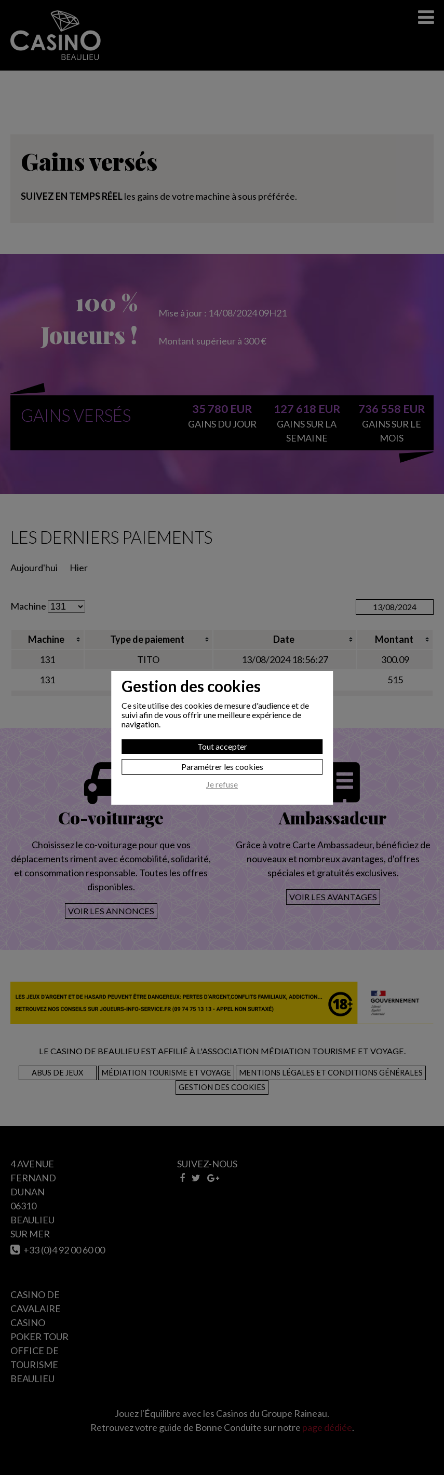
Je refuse (222, 784)
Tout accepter (222, 746)
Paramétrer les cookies (222, 766)
